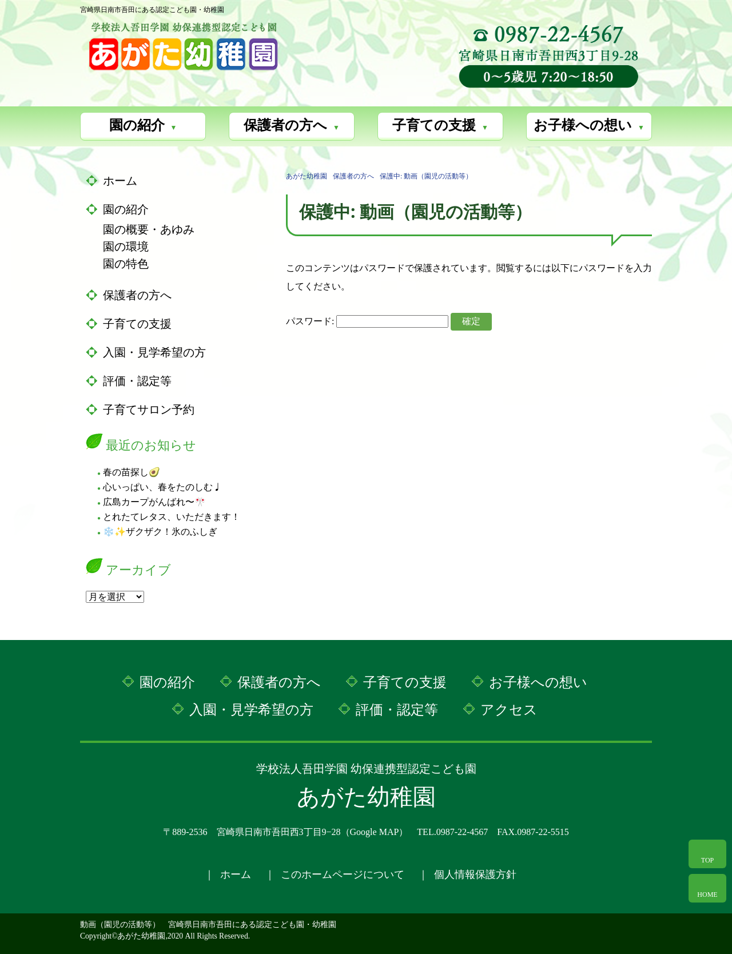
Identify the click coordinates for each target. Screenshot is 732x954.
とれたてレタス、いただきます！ (171, 517)
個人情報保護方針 (475, 874)
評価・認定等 (137, 381)
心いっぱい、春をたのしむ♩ (162, 487)
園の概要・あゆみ (148, 229)
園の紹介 (137, 125)
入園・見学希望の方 (154, 352)
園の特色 (126, 263)
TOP (707, 860)
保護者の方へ (285, 125)
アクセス (509, 709)
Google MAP (374, 832)
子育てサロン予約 (148, 409)
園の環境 (126, 246)
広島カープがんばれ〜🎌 (154, 502)
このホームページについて (342, 874)
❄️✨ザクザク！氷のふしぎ (160, 531)
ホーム (120, 180)
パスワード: (367, 321)
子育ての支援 (434, 125)
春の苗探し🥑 (131, 472)
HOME (707, 895)
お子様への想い (583, 125)
